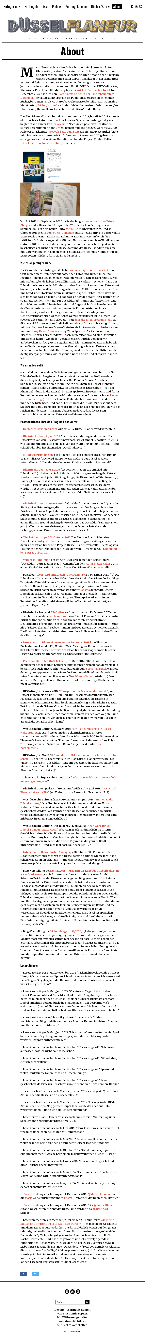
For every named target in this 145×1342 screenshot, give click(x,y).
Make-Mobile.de (75, 1321)
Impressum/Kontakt (72, 1331)
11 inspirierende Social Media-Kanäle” (84, 691)
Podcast (57, 6)
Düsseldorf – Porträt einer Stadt (40, 143)
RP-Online (57, 612)
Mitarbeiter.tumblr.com (38, 454)
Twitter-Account (57, 124)
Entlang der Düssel (36, 6)
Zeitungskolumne (77, 6)
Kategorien (11, 6)
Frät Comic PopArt (75, 1313)
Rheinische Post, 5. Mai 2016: (41, 469)
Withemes (69, 1317)
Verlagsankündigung (36, 559)
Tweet (27, 1194)
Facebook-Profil (58, 616)
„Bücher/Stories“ (46, 105)
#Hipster (66, 1198)
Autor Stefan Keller (98, 563)
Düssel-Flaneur (85, 676)
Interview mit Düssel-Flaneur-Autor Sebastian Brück (57, 642)
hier (99, 109)
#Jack (28, 1198)
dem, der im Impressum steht (93, 319)
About (117, 6)
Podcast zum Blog (62, 232)
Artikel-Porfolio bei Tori (92, 90)
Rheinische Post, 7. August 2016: (43, 503)
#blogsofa (83, 590)
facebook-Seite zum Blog (63, 131)
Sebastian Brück (96, 668)
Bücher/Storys (100, 6)
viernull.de (73, 229)
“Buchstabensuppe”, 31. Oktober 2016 (46, 537)
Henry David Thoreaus (45, 331)
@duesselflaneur (99, 1194)
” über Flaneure (60, 574)
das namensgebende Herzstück (89, 270)
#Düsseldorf (100, 1209)
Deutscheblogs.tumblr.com (40, 429)
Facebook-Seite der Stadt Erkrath (44, 661)
